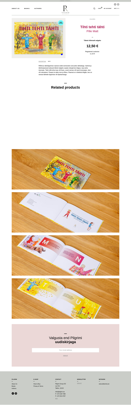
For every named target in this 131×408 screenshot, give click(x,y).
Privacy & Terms (38, 389)
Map (56, 401)
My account (107, 10)
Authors (38, 10)
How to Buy (36, 387)
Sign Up (79, 386)
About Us (16, 10)
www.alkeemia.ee (104, 387)
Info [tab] (49, 64)
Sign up (65, 358)
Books (27, 10)
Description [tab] (42, 64)
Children (92, 22)
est (115, 10)
